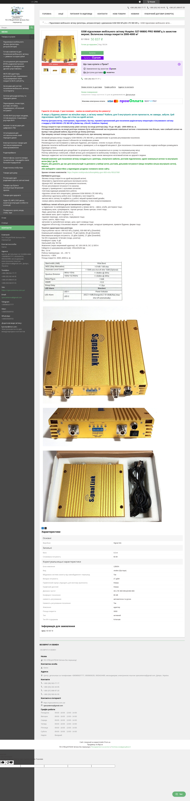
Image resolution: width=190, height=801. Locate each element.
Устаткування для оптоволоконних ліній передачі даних (12, 135)
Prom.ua (107, 742)
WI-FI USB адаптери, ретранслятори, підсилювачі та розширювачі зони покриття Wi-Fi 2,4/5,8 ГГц (15, 77)
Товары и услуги (8, 37)
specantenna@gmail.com (12, 297)
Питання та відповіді (81, 14)
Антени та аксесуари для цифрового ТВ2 (13, 126)
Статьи (5, 223)
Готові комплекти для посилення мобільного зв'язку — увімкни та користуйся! (16, 54)
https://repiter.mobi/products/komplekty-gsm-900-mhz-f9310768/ (93, 172)
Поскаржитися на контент (100, 747)
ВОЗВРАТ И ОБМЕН (48, 650)
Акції (60, 14)
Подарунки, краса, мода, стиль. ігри (13, 211)
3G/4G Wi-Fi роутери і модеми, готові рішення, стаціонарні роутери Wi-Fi (15, 117)
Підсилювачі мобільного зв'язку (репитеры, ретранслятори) (13, 44)
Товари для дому (10, 173)
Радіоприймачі (9, 152)
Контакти (102, 14)
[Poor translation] (9, 762)
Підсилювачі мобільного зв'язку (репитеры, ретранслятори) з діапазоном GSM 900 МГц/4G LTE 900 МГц (94, 23)
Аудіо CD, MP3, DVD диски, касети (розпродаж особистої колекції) (15, 202)
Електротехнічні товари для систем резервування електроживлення (15, 145)
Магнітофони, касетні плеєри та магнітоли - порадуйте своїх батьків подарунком (16, 160)
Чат (179, 794)
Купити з (92, 58)
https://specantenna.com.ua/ (13, 290)
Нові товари (119, 14)
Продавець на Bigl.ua (95, 745)
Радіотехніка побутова (13, 167)
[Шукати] (31, 27)
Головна (46, 14)
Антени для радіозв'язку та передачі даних (14, 97)
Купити (92, 53)
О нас (4, 218)
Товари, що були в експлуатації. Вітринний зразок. (13, 187)
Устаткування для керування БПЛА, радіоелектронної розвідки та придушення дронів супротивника (15, 65)
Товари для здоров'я (12, 195)
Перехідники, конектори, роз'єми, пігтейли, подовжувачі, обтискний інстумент (13, 107)
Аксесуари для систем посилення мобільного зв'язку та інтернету (16, 88)
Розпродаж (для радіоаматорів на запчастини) (16, 179)
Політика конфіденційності (121, 747)
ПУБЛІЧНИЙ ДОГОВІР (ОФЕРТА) (159, 14)
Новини (135, 14)
